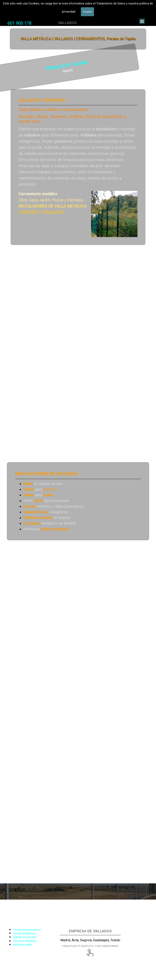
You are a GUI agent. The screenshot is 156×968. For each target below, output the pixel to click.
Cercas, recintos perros (27, 929)
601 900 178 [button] (19, 23)
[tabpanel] (19, 23)
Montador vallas (22, 944)
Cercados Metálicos (25, 940)
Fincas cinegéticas (24, 933)
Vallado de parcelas (24, 937)
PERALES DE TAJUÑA (37, 65)
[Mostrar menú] (142, 21)
